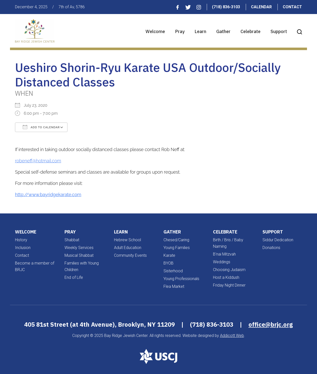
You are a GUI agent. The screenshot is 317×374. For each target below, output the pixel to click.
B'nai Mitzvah (224, 254)
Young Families (177, 247)
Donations (271, 247)
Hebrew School (127, 239)
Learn (200, 31)
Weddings (221, 262)
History (21, 239)
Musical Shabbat (79, 255)
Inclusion (22, 247)
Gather (223, 31)
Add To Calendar (41, 127)
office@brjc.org (270, 324)
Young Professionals (181, 278)
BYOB (169, 263)
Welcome (155, 31)
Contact (292, 7)
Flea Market (174, 286)
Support (278, 31)
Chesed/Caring (176, 239)
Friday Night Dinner (229, 285)
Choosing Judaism (229, 269)
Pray (179, 31)
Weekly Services (79, 247)
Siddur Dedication (277, 239)
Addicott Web (232, 335)
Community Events (130, 255)
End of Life (73, 277)
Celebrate (250, 31)
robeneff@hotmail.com (38, 160)
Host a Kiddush (226, 277)
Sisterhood (173, 271)
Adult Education (127, 247)
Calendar (261, 7)
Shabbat (71, 239)
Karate (169, 255)
